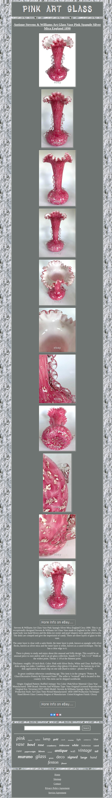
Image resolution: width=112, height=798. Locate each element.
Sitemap (57, 779)
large (83, 757)
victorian (71, 740)
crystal (50, 752)
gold (55, 739)
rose (41, 745)
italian (37, 740)
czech (63, 740)
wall (72, 751)
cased (96, 745)
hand (93, 757)
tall (96, 751)
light (78, 739)
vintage (85, 750)
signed (73, 757)
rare (19, 751)
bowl (31, 744)
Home (57, 774)
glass (41, 756)
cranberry (51, 745)
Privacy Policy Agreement (57, 788)
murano (25, 756)
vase (20, 744)
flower (64, 763)
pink (20, 738)
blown (41, 751)
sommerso (87, 740)
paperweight (30, 752)
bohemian (86, 745)
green (51, 758)
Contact (57, 783)
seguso (30, 740)
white (75, 745)
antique (61, 750)
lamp (46, 739)
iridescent (64, 745)
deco (60, 756)
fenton (53, 762)
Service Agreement (57, 792)
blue (96, 739)
